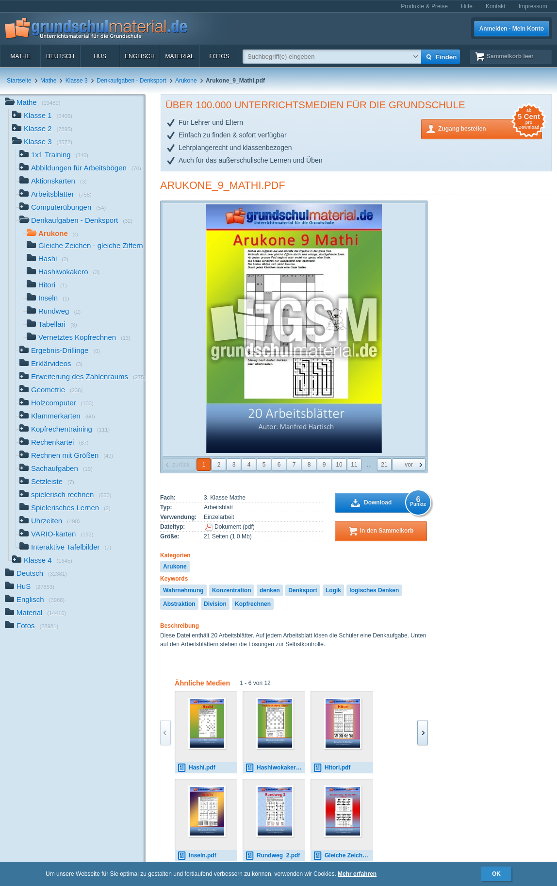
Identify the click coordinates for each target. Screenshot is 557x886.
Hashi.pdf (196, 767)
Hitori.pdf (331, 767)
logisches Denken (374, 590)
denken (270, 590)
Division (215, 604)
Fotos (219, 56)
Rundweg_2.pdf (272, 855)
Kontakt (496, 6)
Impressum (533, 6)
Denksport (302, 590)
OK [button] (496, 873)
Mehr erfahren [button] (357, 873)
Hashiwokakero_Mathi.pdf (275, 767)
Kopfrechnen (253, 604)
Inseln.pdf (196, 855)
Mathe (20, 56)
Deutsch (60, 56)
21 (384, 464)
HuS (100, 56)
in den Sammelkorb (387, 530)
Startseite (19, 80)
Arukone (186, 80)
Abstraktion (179, 604)
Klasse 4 (42, 561)
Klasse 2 (42, 129)
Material (179, 56)
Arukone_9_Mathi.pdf (222, 185)
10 (339, 464)
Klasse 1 (42, 116)
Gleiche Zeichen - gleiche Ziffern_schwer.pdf (343, 855)
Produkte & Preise (424, 6)
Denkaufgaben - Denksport (131, 80)
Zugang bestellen (490, 128)
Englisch (139, 56)
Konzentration (231, 590)
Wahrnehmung (183, 590)
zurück (180, 464)
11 (354, 464)
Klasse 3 (77, 80)
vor (409, 464)
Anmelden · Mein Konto (511, 28)
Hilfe (467, 6)
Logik (333, 590)
